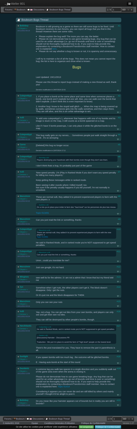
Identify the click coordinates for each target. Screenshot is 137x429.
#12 (118, 266)
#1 (119, 25)
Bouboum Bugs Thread (58, 9)
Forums (9, 9)
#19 (118, 368)
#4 (119, 134)
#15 (118, 301)
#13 (118, 277)
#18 (118, 356)
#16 (118, 311)
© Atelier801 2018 (11, 423)
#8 (119, 196)
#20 (118, 400)
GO (123, 9)
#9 (119, 219)
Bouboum (20, 9)
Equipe (35, 423)
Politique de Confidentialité (108, 427)
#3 (119, 117)
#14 (118, 287)
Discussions (36, 9)
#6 (119, 156)
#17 (118, 326)
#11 (118, 251)
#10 (118, 229)
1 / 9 (109, 9)
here (54, 49)
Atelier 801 (14, 3)
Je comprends (86, 427)
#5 (119, 144)
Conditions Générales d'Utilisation (59, 423)
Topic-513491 (42, 213)
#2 (119, 95)
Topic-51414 (64, 386)
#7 (119, 172)
